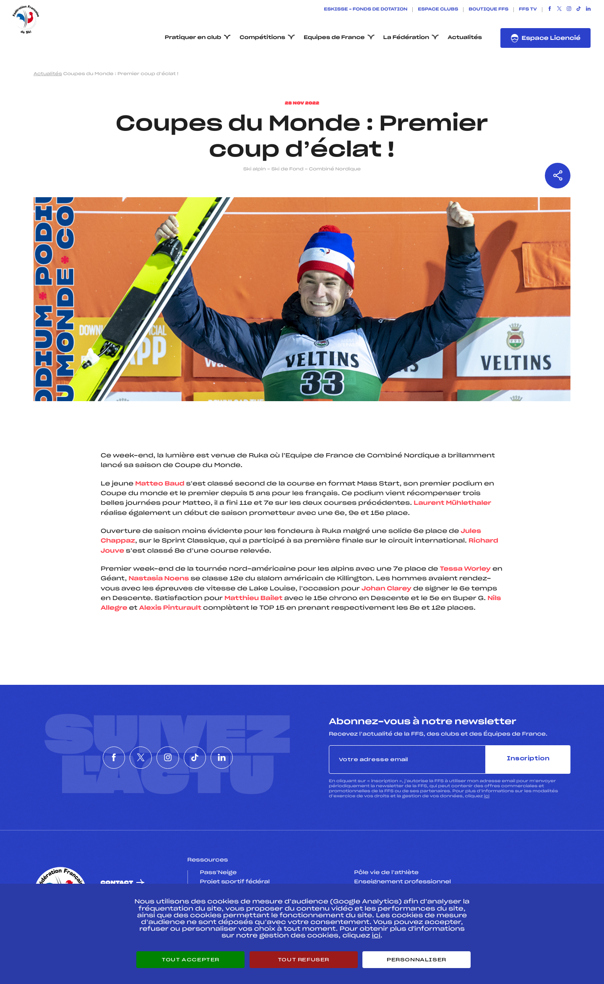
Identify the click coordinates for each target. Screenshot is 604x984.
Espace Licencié (545, 38)
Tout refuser (303, 959)
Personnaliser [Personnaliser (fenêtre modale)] (416, 959)
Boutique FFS (488, 10)
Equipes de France (334, 37)
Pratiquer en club (193, 37)
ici (486, 796)
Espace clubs (438, 10)
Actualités (465, 37)
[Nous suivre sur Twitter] (559, 9)
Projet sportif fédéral (235, 882)
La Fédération (406, 37)
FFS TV (528, 10)
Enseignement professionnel (402, 882)
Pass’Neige (218, 872)
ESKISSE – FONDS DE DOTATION (365, 10)
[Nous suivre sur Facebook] (549, 9)
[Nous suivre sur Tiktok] (578, 9)
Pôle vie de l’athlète (386, 872)
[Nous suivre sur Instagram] (569, 9)
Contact (117, 883)
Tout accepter (190, 959)
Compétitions (262, 37)
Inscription (528, 759)
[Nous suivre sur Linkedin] (588, 9)
